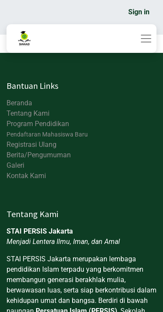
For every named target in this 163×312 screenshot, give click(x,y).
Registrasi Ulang (32, 144)
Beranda (19, 103)
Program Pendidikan (38, 124)
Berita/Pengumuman (39, 155)
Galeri (15, 165)
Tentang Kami (28, 113)
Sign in (139, 12)
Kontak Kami (26, 176)
